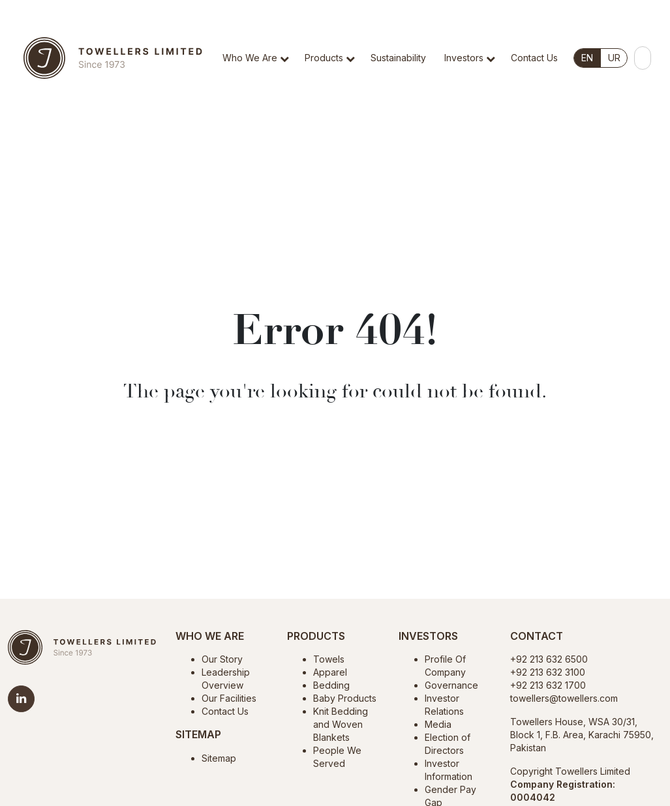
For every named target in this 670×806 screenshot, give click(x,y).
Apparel (330, 672)
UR (614, 57)
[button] (287, 77)
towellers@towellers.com (564, 698)
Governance (451, 685)
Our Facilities (229, 698)
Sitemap (219, 758)
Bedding (331, 685)
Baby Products (344, 698)
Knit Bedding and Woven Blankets (340, 724)
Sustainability (398, 57)
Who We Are (249, 57)
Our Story (222, 659)
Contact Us (534, 57)
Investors (463, 57)
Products (324, 57)
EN (587, 57)
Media (438, 724)
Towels (328, 659)
